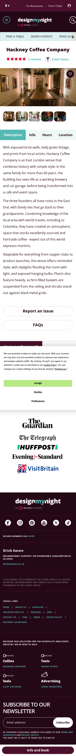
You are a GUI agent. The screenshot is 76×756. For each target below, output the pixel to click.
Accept (38, 383)
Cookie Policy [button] (49, 365)
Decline (38, 392)
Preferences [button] (60, 369)
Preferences (38, 401)
